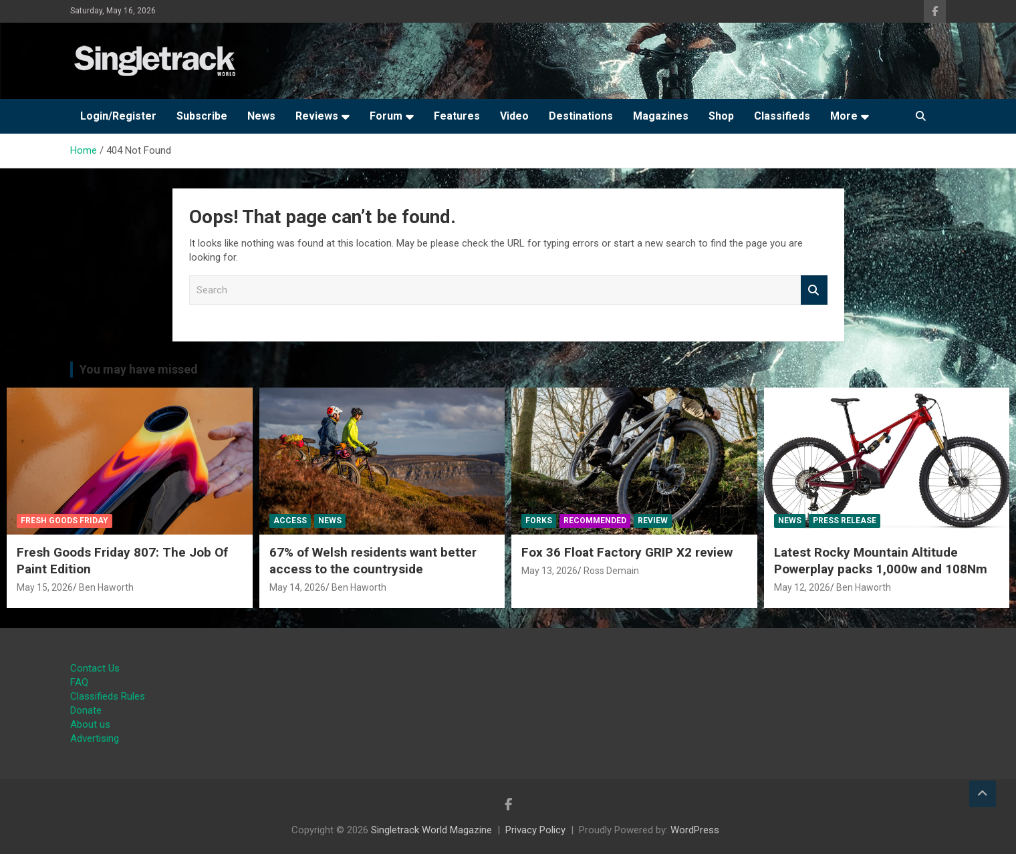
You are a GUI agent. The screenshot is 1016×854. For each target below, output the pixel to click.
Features (457, 116)
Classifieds (782, 116)
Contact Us (95, 668)
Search (814, 290)
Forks (538, 520)
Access (290, 520)
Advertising (94, 738)
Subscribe (201, 116)
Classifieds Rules (107, 696)
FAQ (79, 682)
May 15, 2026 (45, 587)
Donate (86, 710)
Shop (721, 116)
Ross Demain (611, 570)
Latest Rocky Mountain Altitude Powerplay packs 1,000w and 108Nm (880, 561)
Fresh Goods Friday (64, 520)
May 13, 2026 (549, 570)
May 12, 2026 (802, 587)
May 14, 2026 (297, 587)
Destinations (581, 116)
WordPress (694, 830)
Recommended (594, 520)
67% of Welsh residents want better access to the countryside (373, 561)
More (844, 116)
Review (653, 520)
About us (90, 724)
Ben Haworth (106, 587)
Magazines (660, 116)
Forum (386, 116)
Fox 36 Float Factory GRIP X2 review (627, 552)
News (261, 116)
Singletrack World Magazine (431, 830)
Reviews (316, 116)
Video (514, 116)
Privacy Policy (535, 830)
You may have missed (139, 369)
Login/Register (118, 116)
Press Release (844, 520)
